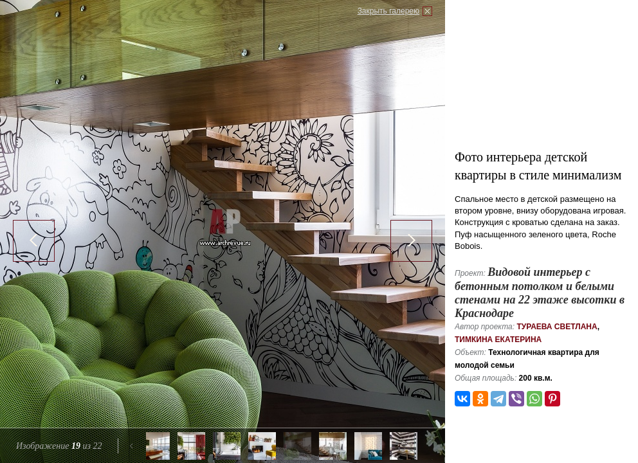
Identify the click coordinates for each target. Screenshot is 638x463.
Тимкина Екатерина (498, 339)
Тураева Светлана (556, 326)
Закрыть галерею (388, 10)
